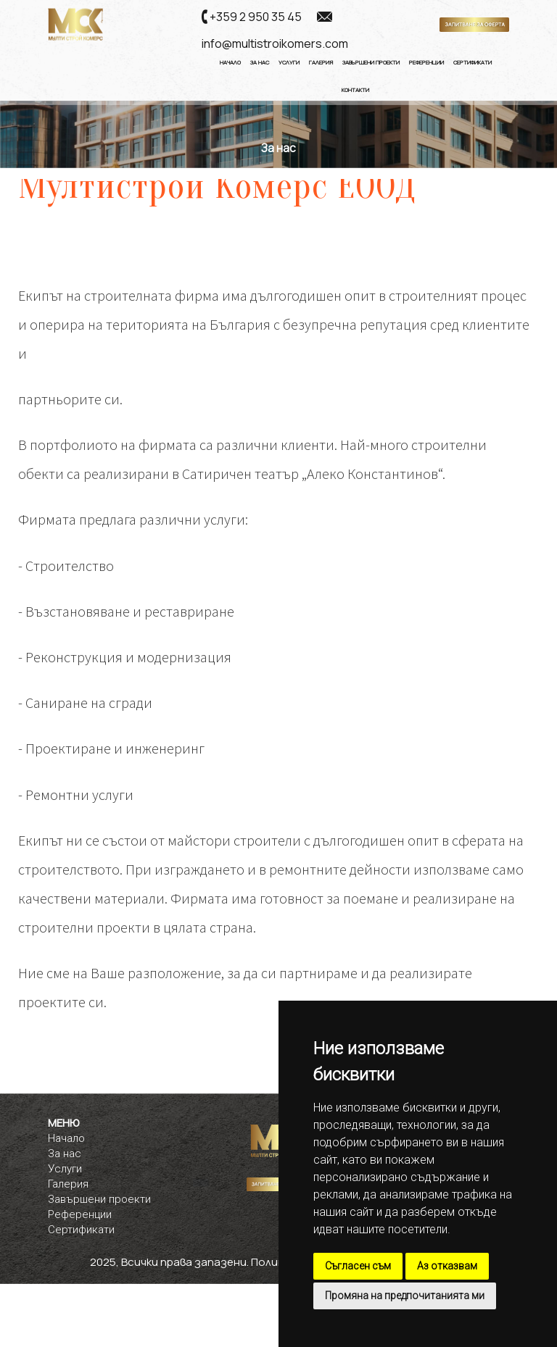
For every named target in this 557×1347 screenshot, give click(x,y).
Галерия (321, 62)
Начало (230, 62)
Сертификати (472, 62)
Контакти (355, 89)
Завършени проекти (99, 1199)
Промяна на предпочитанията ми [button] (404, 1295)
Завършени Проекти (371, 62)
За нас (259, 62)
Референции (426, 62)
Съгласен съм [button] (358, 1266)
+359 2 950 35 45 (256, 17)
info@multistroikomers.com (275, 43)
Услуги (289, 62)
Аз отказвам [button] (447, 1266)
